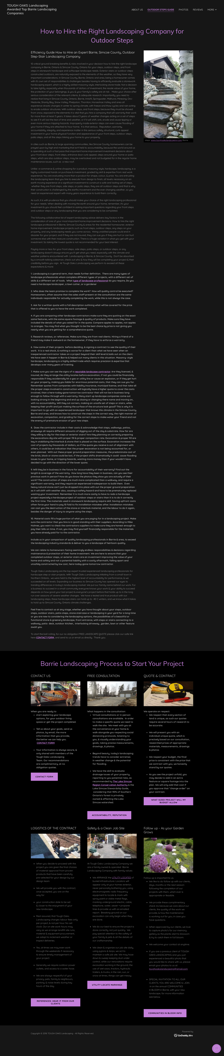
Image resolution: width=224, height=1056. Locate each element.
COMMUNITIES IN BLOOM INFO (165, 1013)
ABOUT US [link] (137, 9)
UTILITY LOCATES (121, 877)
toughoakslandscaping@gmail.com (168, 968)
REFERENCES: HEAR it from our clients (55, 1002)
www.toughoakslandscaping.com (166, 140)
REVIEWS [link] (198, 9)
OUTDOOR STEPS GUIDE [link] (160, 9)
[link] (32, 13)
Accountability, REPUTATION (109, 815)
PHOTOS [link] (183, 9)
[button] (212, 9)
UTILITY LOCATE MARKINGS (107, 985)
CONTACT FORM (44, 776)
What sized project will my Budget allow (168, 801)
